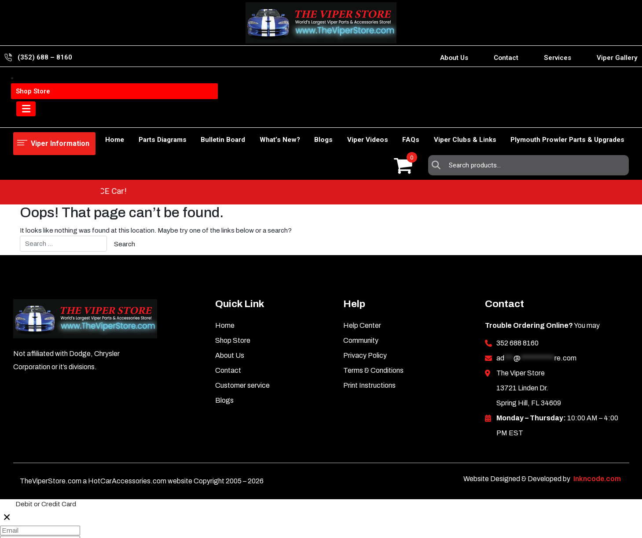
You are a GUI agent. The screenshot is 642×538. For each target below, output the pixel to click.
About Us (454, 58)
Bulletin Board (195, 117)
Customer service (242, 334)
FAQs (401, 117)
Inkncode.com (597, 428)
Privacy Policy (365, 304)
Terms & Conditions (373, 319)
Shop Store (69, 117)
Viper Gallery (617, 58)
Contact (506, 58)
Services (557, 58)
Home (22, 117)
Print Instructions (369, 334)
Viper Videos (353, 117)
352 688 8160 (517, 292)
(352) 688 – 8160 (45, 57)
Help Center (362, 274)
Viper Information (58, 84)
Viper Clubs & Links (460, 117)
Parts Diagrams (130, 117)
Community (360, 289)
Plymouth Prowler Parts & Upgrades (567, 117)
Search (438, 84)
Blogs (305, 117)
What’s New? (256, 117)
